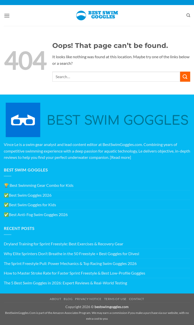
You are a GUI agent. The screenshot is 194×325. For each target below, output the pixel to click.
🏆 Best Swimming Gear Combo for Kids (39, 185)
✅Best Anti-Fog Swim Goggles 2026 (36, 214)
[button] (7, 15)
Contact (136, 299)
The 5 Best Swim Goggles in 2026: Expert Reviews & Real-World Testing (65, 282)
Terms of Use (115, 299)
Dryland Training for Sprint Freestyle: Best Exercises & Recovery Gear (63, 243)
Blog (68, 299)
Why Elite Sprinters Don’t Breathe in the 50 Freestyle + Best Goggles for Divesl (71, 253)
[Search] (188, 15)
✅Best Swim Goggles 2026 (28, 195)
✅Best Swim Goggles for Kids (30, 204)
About (55, 299)
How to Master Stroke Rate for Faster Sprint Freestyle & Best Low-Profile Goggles (74, 273)
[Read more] (120, 157)
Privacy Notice (88, 299)
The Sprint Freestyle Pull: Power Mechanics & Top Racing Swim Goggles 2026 (70, 263)
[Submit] (185, 76)
